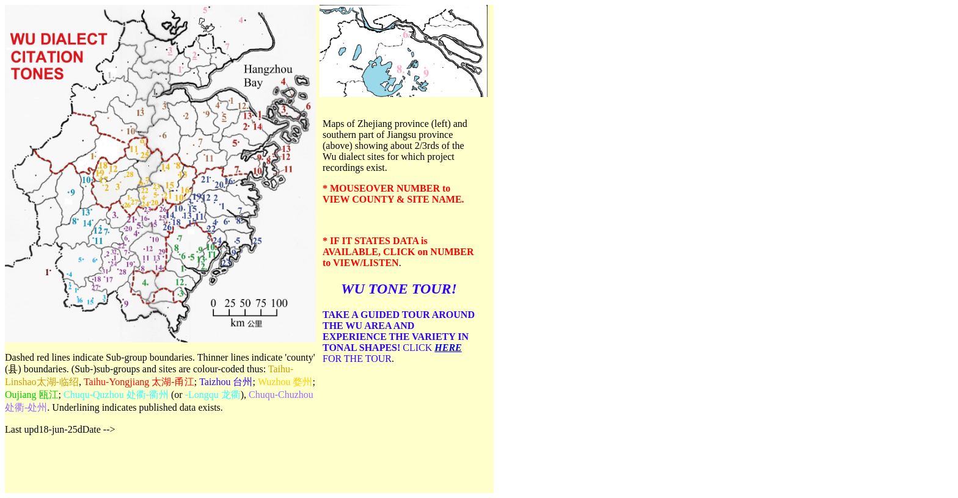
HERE (447, 347)
